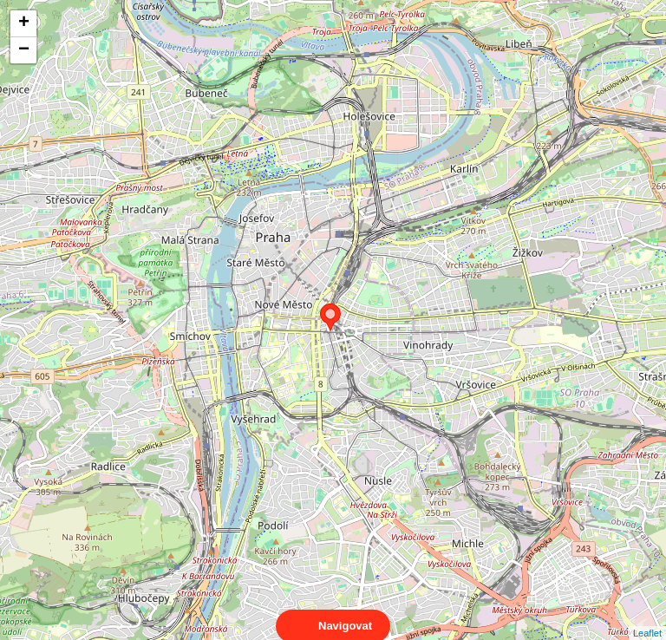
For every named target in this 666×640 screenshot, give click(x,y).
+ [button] (23, 23)
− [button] (23, 50)
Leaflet (647, 617)
